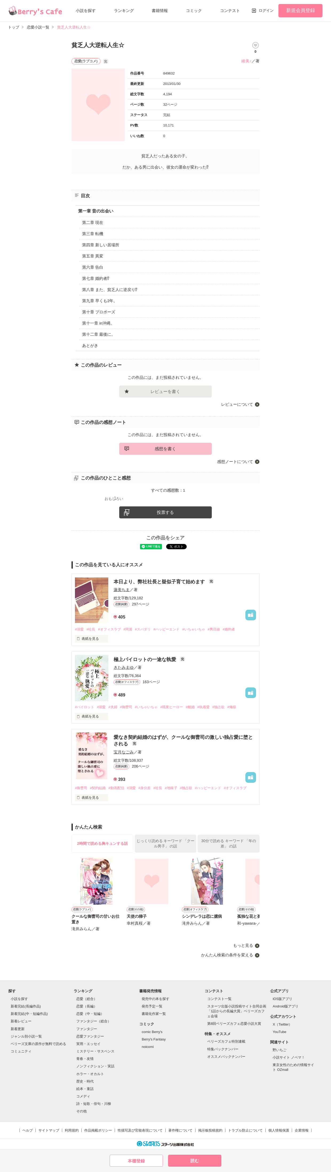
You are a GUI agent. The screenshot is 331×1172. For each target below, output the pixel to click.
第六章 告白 (92, 267)
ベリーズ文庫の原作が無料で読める (38, 1044)
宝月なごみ (124, 752)
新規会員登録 (300, 10)
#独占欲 (218, 707)
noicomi (148, 1047)
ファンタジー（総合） (93, 1021)
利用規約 (72, 1130)
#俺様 (231, 707)
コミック (194, 10)
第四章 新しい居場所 (100, 245)
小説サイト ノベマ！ (289, 1057)
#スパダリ (143, 629)
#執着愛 (203, 707)
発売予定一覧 (152, 1006)
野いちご (279, 1050)
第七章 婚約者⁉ (95, 278)
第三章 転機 (92, 233)
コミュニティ (21, 1051)
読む (194, 1160)
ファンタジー (86, 1029)
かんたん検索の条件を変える (227, 955)
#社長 (90, 629)
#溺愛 (79, 629)
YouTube (279, 1032)
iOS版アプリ (282, 999)
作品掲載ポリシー (98, 1130)
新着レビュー (21, 1021)
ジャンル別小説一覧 (26, 1036)
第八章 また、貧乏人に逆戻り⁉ (109, 289)
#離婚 (190, 707)
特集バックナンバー (222, 1049)
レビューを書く (165, 391)
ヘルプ (27, 1130)
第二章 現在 (92, 222)
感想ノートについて (235, 461)
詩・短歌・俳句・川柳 (93, 1104)
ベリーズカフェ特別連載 (226, 1041)
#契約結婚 (98, 788)
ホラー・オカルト (90, 1074)
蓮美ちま (122, 589)
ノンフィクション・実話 (95, 1066)
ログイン (266, 10)
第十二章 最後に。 (98, 334)
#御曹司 (126, 707)
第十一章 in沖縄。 (98, 323)
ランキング (124, 10)
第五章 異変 (92, 256)
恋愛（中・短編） (90, 1014)
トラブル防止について (245, 1130)
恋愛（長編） (86, 1006)
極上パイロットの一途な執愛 (145, 659)
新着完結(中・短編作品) (29, 1014)
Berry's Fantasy (154, 1039)
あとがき (90, 345)
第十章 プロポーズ (98, 312)
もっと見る (243, 945)
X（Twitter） (282, 1024)
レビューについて (237, 404)
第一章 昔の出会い (95, 211)
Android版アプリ (285, 1006)
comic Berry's (152, 1032)
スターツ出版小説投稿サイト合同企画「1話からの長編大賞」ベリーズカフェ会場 (236, 1011)
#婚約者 (229, 629)
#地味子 (171, 788)
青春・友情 (85, 1059)
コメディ (83, 1096)
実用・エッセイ (88, 1044)
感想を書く (165, 448)
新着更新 (18, 1029)
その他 (81, 1111)
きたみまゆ (124, 667)
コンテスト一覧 (219, 999)
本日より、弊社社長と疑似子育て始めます (160, 581)
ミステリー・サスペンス (95, 1051)
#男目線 (214, 629)
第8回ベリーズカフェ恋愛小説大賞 (234, 1024)
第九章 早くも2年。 (100, 300)
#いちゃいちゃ (193, 629)
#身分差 (144, 788)
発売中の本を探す (155, 999)
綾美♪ (246, 61)
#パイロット (84, 707)
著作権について (180, 1130)
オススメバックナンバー (226, 1057)
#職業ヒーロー (171, 707)
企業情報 (302, 1130)
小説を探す (86, 10)
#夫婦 (112, 707)
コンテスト (230, 10)
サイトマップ (48, 1130)
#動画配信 (116, 788)
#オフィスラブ (109, 629)
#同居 (127, 629)
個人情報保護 (278, 1130)
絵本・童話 (85, 1089)
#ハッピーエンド (166, 629)
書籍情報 (160, 10)
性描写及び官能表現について (140, 1130)
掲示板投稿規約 (210, 1130)
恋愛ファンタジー (90, 1036)
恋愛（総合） (86, 999)
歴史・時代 (85, 1081)
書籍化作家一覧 (154, 1014)
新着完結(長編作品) (26, 1006)
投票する (165, 512)
